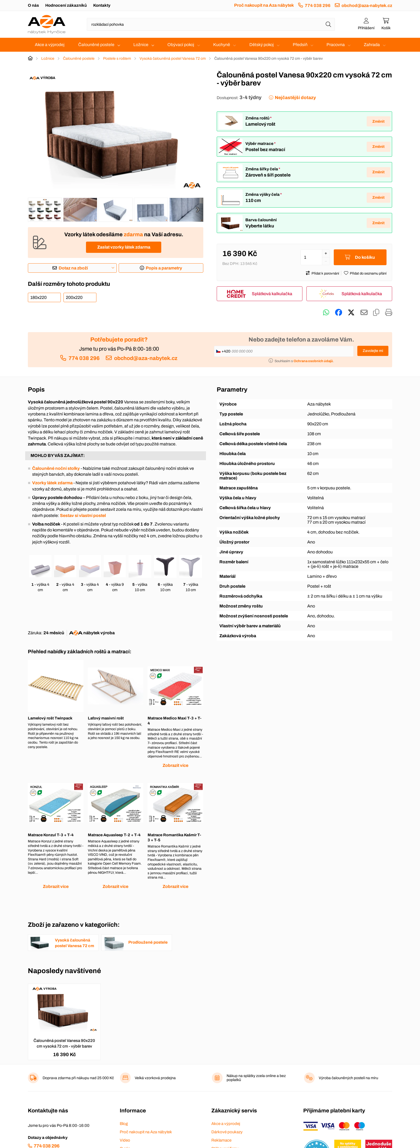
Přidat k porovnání (325, 273)
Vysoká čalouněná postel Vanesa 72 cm (173, 59)
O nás (33, 5)
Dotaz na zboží (73, 268)
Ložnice (140, 44)
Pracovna (336, 44)
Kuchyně (221, 44)
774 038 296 (318, 5)
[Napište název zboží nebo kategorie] (211, 24)
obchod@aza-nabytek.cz (367, 5)
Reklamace (221, 1140)
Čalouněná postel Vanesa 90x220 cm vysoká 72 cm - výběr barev (64, 1043)
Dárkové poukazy (227, 1132)
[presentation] (197, 210)
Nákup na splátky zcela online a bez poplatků (256, 1078)
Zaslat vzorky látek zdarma (123, 247)
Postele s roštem (117, 59)
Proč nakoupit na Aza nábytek (264, 5)
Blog (124, 1123)
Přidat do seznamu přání (368, 273)
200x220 (74, 297)
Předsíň (300, 44)
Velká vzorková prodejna (155, 1078)
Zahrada (372, 44)
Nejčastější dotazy (295, 97)
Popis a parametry (164, 268)
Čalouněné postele (96, 44)
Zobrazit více (175, 765)
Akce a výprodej (50, 44)
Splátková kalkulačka (272, 293)
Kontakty (101, 5)
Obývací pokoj (180, 44)
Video (125, 1140)
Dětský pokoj (261, 44)
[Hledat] (328, 24)
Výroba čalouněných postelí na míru (348, 1078)
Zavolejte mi (373, 351)
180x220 (38, 297)
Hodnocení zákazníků (66, 5)
